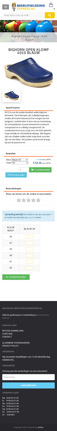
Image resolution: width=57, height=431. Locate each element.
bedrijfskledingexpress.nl (28, 308)
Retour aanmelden (12, 331)
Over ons (7, 334)
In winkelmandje (40, 170)
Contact (7, 337)
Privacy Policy (10, 346)
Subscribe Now (28, 385)
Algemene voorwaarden (16, 343)
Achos (40, 427)
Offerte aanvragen (16, 175)
